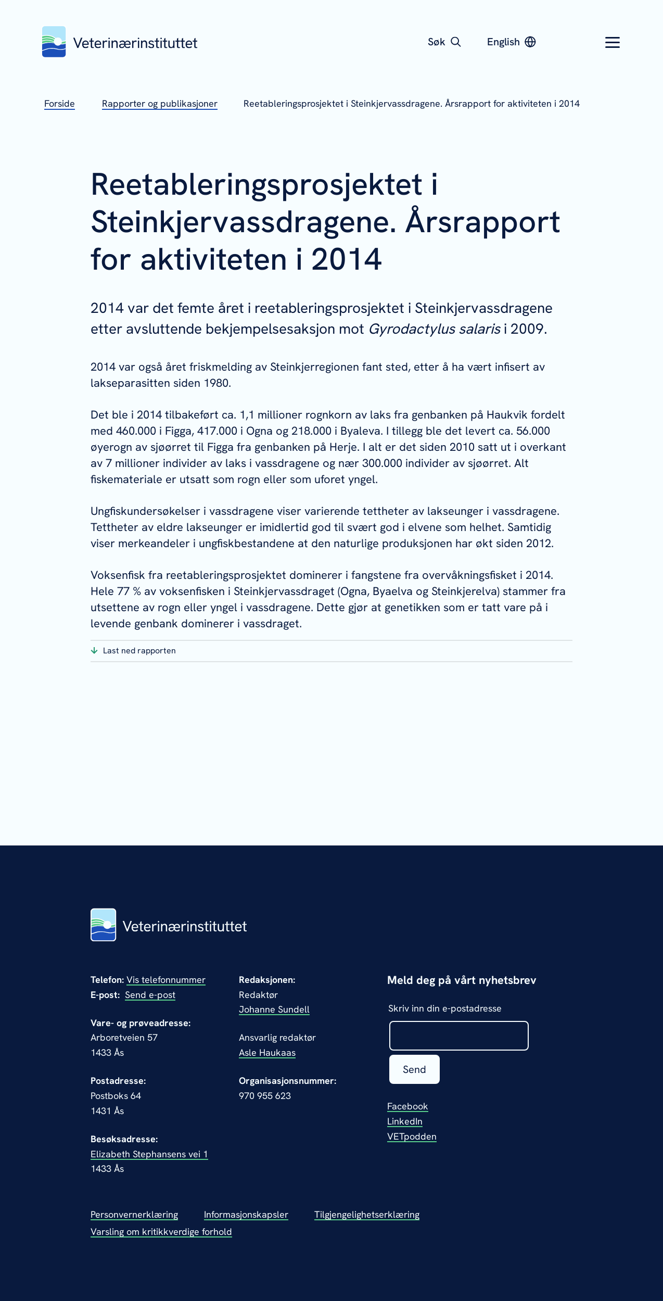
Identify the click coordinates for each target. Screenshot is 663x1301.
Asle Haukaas (267, 1052)
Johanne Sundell (274, 1009)
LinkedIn (405, 1121)
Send (414, 1069)
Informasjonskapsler (246, 1214)
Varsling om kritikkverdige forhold (161, 1231)
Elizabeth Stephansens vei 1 (149, 1154)
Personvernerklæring (134, 1214)
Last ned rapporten (139, 650)
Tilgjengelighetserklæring (366, 1214)
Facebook (407, 1106)
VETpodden (412, 1136)
